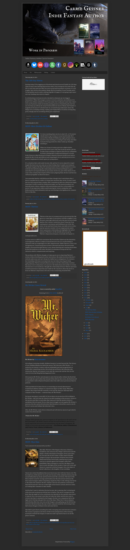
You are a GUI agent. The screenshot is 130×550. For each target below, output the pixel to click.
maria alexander (41, 434)
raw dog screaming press (56, 434)
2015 (85, 295)
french (39, 277)
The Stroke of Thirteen (94, 181)
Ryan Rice (58, 289)
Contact (53, 72)
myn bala (69, 522)
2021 (85, 280)
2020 (85, 282)
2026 (85, 272)
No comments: (44, 116)
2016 (85, 292)
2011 (85, 336)
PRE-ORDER (53, 293)
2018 (85, 287)
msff (61, 199)
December (88, 300)
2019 (85, 285)
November (89, 302)
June (87, 322)
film (36, 199)
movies (57, 199)
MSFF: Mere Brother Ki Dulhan (38, 126)
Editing (46, 72)
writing (45, 118)
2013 (85, 333)
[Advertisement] (93, 120)
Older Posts (73, 529)
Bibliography (38, 72)
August (88, 305)
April (87, 328)
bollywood (32, 199)
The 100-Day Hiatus (33, 81)
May (87, 325)
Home (25, 72)
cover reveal (33, 434)
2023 (85, 275)
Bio (31, 72)
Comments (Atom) (37, 532)
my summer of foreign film (68, 199)
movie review (48, 522)
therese (59, 277)
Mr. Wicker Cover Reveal (35, 285)
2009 (85, 338)
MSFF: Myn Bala (32, 442)
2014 (85, 297)
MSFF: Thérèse (31, 207)
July (87, 307)
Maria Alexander (40, 359)
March (87, 330)
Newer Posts (29, 529)
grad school (40, 118)
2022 (85, 277)
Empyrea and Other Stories (96, 218)
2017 (85, 290)
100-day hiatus (33, 118)
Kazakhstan (41, 522)
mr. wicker (47, 434)
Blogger (72, 541)
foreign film (40, 199)
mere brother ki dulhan (49, 199)
